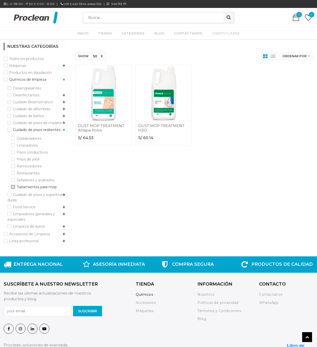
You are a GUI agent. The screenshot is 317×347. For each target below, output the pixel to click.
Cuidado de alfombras (31, 69)
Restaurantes (28, 134)
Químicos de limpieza (27, 40)
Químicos (144, 255)
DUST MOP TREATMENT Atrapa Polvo (101, 88)
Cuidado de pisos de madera (37, 83)
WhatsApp (268, 263)
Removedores (29, 127)
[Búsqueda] (229, 17)
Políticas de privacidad (217, 263)
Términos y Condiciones (219, 271)
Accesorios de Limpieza (29, 194)
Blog (201, 279)
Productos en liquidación (30, 33)
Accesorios (146, 263)
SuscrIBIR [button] (87, 271)
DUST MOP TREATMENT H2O (161, 88)
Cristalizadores (29, 99)
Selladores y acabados (35, 140)
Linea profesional (23, 201)
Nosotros (206, 255)
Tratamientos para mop (37, 147)
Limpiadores (27, 106)
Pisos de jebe (28, 120)
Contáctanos (271, 255)
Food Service (24, 167)
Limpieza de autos (29, 187)
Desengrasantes (27, 49)
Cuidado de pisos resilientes (36, 90)
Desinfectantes (26, 55)
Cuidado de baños (28, 76)
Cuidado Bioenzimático (33, 62)
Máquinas (144, 271)
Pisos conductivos (32, 113)
